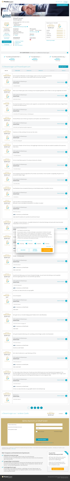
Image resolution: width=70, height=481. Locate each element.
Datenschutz (62, 476)
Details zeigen (48, 246)
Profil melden (13, 448)
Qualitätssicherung (57, 476)
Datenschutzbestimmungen (27, 240)
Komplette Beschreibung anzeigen (20, 26)
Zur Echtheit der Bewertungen (6, 38)
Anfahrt (16, 35)
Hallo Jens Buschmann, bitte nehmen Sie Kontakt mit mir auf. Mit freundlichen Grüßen (21, 433)
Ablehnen (23, 250)
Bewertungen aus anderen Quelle (6, 35)
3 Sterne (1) (40, 70)
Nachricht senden (42, 439)
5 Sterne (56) (17, 70)
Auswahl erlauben (35, 250)
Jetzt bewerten (6, 41)
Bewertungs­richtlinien (51, 476)
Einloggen (66, 1)
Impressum (19, 240)
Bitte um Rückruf (41, 431)
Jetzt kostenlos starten (58, 469)
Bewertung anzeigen (51, 40)
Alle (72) (6, 70)
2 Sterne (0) (52, 70)
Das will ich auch (59, 1)
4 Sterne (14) (29, 70)
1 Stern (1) (63, 70)
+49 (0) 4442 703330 (19, 41)
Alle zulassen (47, 250)
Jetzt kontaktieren (62, 5)
